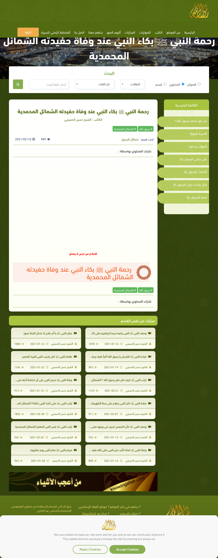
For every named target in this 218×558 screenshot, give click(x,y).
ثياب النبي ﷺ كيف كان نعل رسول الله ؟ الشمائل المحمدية (115, 379)
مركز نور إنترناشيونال (94, 513)
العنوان (194, 84)
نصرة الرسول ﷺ (196, 197)
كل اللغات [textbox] (104, 84)
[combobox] (132, 84)
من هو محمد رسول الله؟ (191, 120)
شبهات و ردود (197, 146)
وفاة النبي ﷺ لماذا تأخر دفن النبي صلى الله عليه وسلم (118, 450)
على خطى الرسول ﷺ (193, 159)
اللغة (28, 32)
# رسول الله (145, 128)
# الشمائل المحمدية (125, 128)
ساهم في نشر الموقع (124, 506)
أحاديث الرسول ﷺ (195, 171)
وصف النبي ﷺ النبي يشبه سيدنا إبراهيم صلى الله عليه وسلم (114, 333)
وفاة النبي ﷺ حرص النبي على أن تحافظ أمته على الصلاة (43, 379)
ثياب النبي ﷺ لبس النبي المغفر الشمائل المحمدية (46, 426)
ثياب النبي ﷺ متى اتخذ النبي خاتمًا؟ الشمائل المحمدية (43, 403)
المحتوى (176, 84)
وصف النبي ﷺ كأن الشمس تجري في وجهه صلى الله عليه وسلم (112, 426)
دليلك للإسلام (129, 513)
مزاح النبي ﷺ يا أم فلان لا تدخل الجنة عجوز (50, 333)
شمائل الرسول (130, 139)
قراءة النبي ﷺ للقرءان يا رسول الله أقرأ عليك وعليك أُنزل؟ (116, 356)
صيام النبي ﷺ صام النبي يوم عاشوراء (53, 450)
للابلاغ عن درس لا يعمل (83, 253)
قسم (160, 84)
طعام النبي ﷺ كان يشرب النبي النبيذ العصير (49, 356)
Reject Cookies (90, 549)
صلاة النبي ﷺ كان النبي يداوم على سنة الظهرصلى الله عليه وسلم (111, 403)
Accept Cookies (127, 549)
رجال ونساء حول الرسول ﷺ (190, 184)
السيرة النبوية (198, 133)
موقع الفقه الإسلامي (93, 506)
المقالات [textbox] (135, 84)
